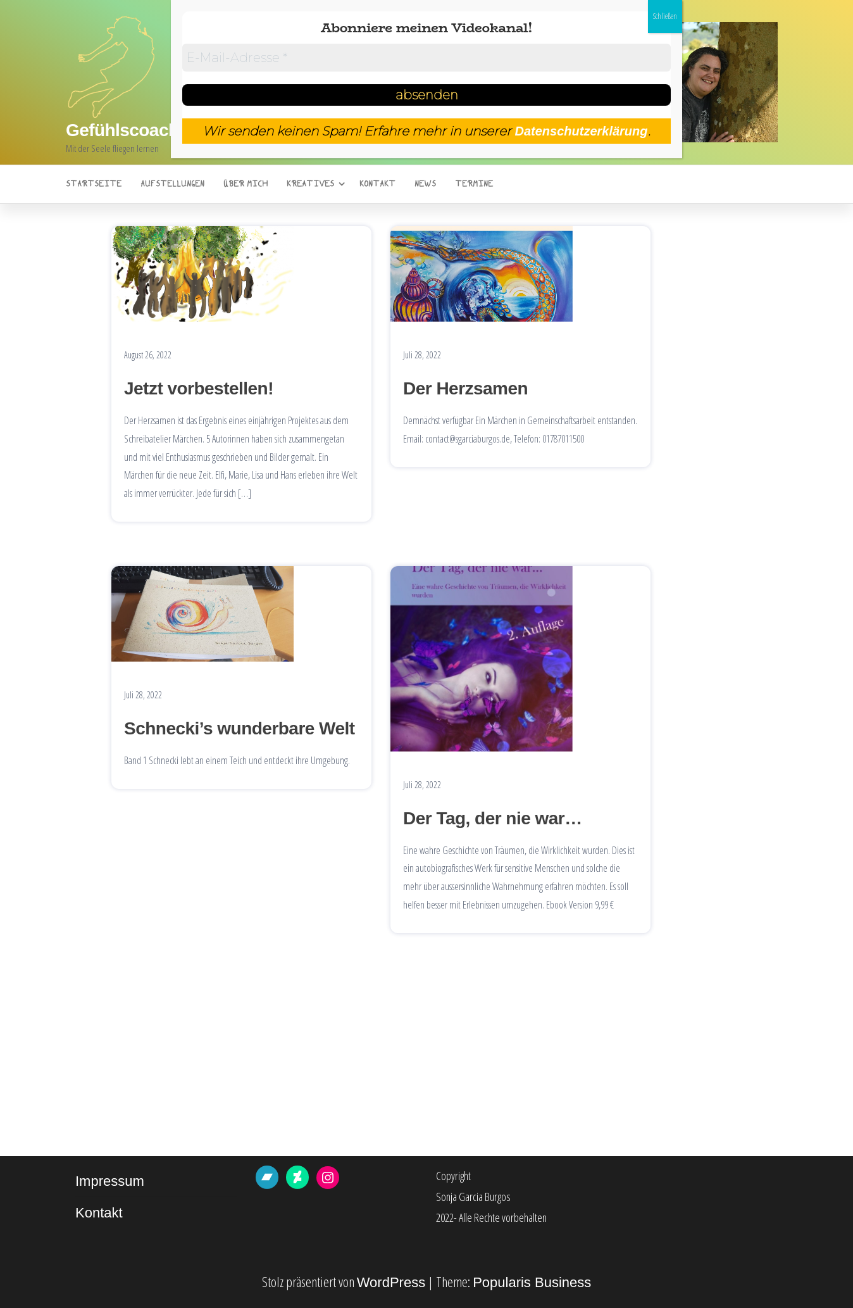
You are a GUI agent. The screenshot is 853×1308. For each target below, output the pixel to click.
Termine (474, 184)
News (425, 184)
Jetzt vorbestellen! (198, 388)
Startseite (93, 184)
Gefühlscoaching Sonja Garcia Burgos (221, 130)
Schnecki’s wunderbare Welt (239, 728)
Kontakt (377, 184)
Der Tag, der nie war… (492, 818)
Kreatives (310, 184)
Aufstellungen (172, 184)
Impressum (109, 1181)
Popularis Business (532, 1282)
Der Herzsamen (465, 388)
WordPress (391, 1282)
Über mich (245, 184)
